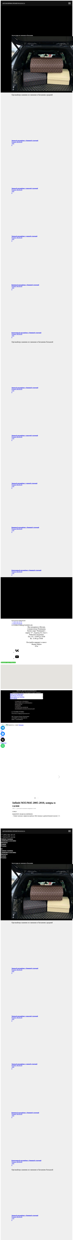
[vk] (17, 652)
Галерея (3, 844)
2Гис (36, 646)
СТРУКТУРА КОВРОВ (21, 707)
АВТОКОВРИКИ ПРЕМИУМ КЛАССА (13, 831)
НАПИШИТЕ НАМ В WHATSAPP (25, 708)
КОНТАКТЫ (18, 704)
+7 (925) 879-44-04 (17, 623)
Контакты (4, 842)
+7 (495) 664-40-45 (17, 622)
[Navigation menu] (69, 3)
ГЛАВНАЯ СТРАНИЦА (22, 701)
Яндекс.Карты (36, 644)
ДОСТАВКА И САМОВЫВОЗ (23, 702)
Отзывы (3, 846)
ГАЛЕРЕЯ (18, 705)
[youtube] (17, 658)
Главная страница (7, 839)
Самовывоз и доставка (8, 841)
